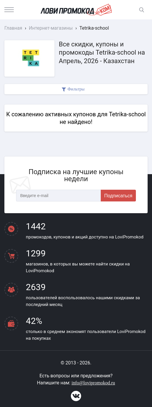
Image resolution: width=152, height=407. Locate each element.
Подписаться (118, 195)
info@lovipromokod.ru (93, 382)
